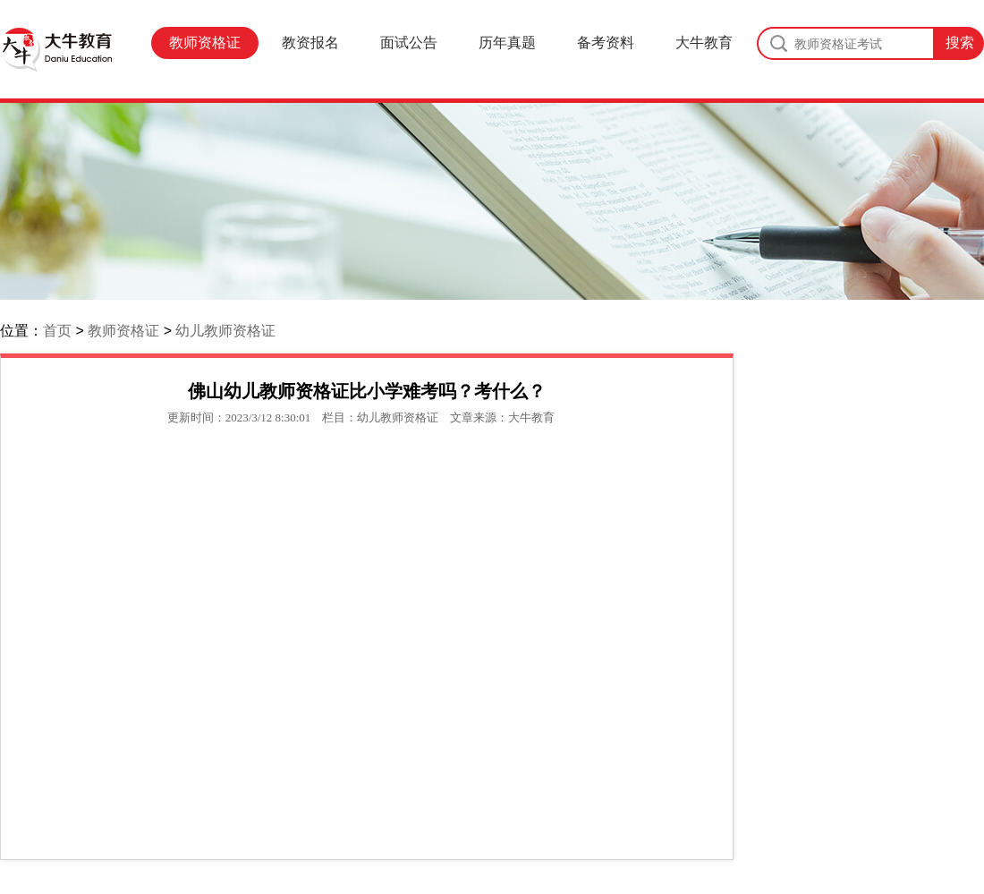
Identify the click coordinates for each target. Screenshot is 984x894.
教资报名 (310, 42)
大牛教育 (704, 42)
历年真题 (507, 42)
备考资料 (605, 42)
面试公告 (408, 42)
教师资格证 (205, 42)
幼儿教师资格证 (225, 330)
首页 (57, 330)
